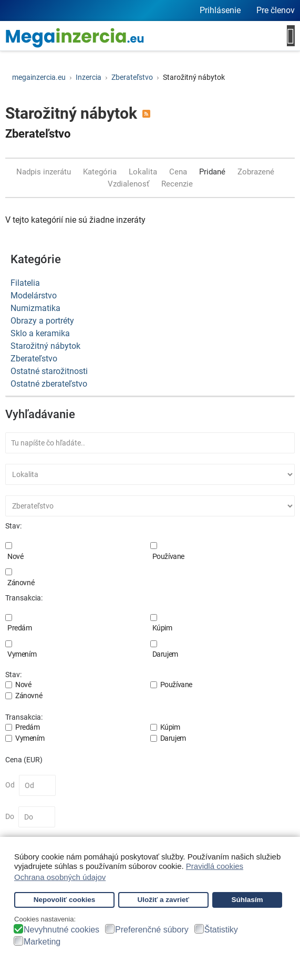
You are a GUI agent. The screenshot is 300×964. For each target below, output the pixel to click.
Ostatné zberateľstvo (49, 384)
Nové (15, 556)
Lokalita (144, 172)
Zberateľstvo (37, 133)
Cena (179, 172)
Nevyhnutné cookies (61, 930)
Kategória (101, 172)
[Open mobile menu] (291, 35)
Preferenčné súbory (152, 930)
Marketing (42, 942)
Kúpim (162, 628)
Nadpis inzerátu (44, 172)
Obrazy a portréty (42, 321)
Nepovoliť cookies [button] (65, 900)
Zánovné (20, 582)
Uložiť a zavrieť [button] (163, 900)
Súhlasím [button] (247, 900)
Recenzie (177, 184)
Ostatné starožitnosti (49, 371)
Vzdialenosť (129, 184)
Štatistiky (221, 930)
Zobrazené (256, 172)
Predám (19, 628)
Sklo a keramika (40, 333)
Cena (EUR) (24, 759)
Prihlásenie (220, 10)
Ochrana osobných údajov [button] (60, 877)
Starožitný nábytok (45, 346)
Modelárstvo (34, 295)
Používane (168, 556)
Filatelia (25, 283)
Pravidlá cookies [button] (214, 866)
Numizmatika (35, 308)
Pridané (213, 172)
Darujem (165, 654)
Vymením (21, 654)
